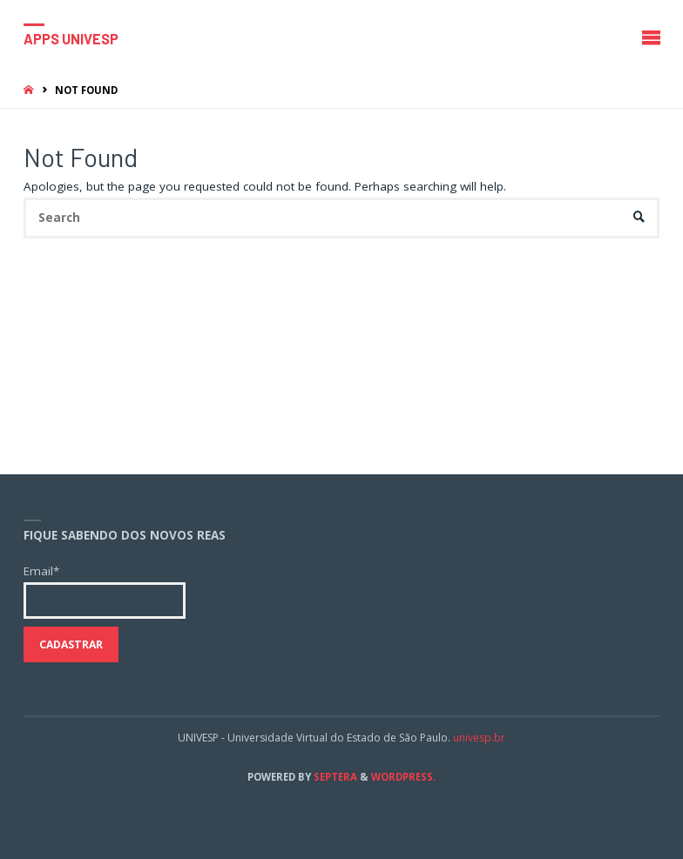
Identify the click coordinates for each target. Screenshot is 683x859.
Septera (334, 776)
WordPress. (403, 776)
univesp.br (479, 737)
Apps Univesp (71, 38)
